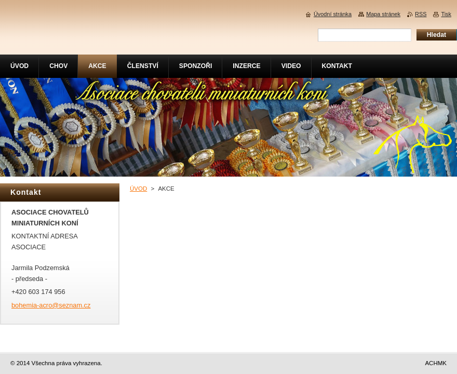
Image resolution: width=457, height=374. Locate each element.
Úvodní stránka (333, 14)
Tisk (446, 14)
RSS (420, 14)
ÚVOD (138, 188)
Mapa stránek (383, 14)
